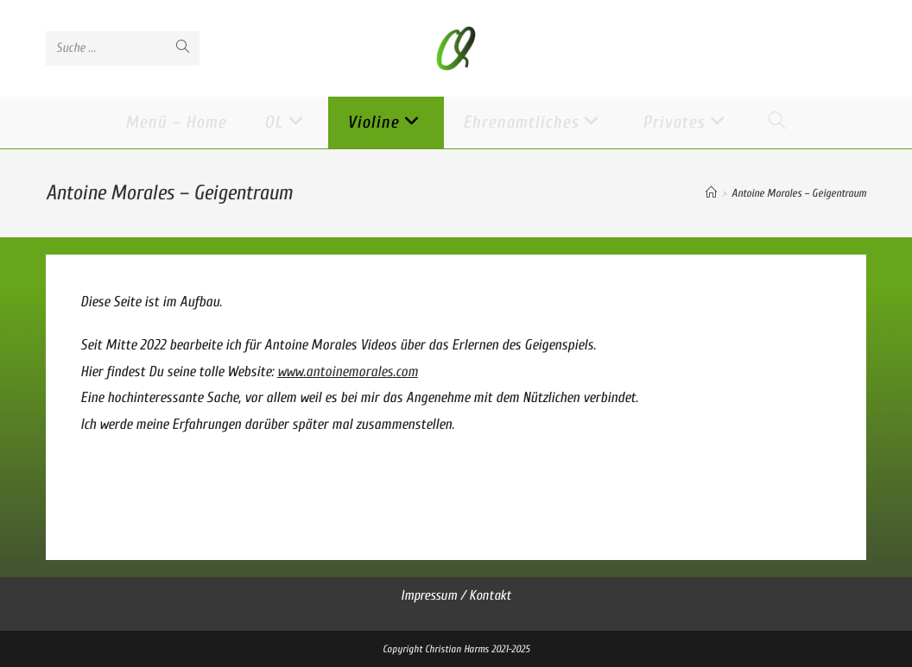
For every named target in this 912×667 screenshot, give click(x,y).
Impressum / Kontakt (456, 595)
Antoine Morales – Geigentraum (799, 192)
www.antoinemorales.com (347, 371)
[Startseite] (711, 192)
